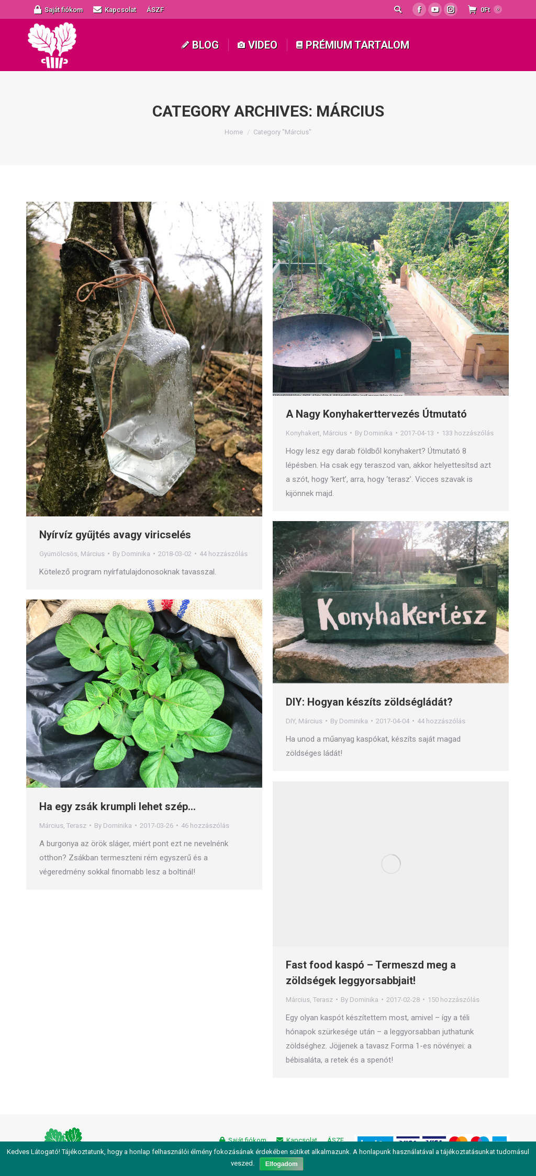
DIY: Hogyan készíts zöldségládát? (369, 702)
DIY (290, 721)
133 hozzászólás (468, 433)
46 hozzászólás (205, 825)
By (131, 554)
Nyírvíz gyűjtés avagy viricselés (115, 534)
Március (93, 554)
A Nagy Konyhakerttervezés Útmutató (376, 414)
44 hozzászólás (223, 554)
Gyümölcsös (58, 554)
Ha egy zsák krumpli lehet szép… (117, 806)
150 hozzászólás (453, 1000)
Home (234, 132)
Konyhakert (303, 433)
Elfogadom (281, 1164)
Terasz (76, 825)
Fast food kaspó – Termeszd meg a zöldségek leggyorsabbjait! (371, 973)
